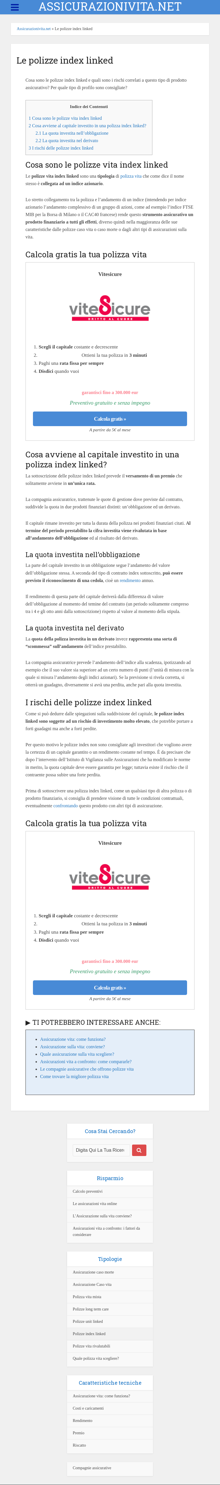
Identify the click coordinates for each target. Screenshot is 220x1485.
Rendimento (82, 1421)
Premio (78, 1433)
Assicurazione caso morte (93, 1272)
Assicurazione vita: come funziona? (101, 1396)
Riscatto (79, 1445)
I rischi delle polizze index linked (61, 148)
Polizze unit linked (88, 1321)
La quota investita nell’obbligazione (72, 133)
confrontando (65, 805)
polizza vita (131, 176)
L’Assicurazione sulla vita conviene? (102, 1216)
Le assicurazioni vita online (95, 1204)
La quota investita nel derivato (67, 140)
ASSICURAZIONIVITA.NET (110, 6)
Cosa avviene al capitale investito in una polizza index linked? (87, 125)
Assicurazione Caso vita (92, 1284)
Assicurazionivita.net (34, 29)
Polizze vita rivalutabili (91, 1346)
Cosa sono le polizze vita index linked (65, 118)
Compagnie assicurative (92, 1468)
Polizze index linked (89, 1334)
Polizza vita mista (87, 1297)
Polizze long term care (91, 1309)
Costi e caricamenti (88, 1408)
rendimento (130, 580)
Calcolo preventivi (88, 1191)
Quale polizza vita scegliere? (96, 1358)
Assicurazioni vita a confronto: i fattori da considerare (106, 1231)
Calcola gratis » (110, 419)
